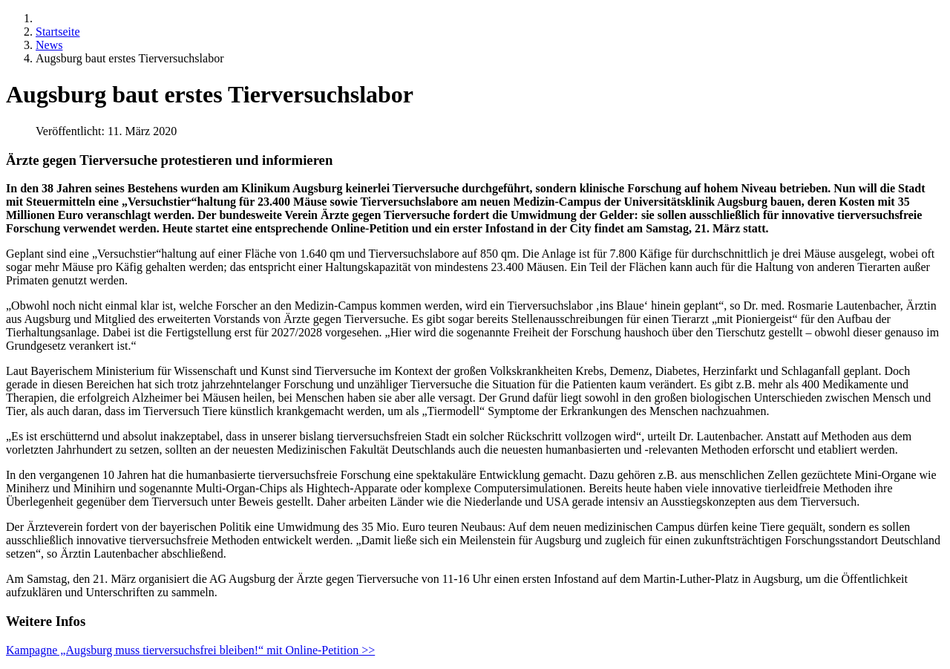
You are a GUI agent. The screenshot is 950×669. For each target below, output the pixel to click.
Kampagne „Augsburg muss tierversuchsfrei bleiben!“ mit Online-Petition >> (190, 650)
